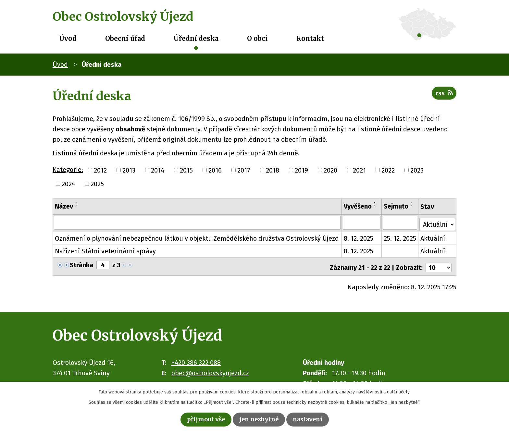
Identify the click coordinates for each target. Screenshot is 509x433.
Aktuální (433, 237)
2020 (330, 170)
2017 (243, 170)
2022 (388, 170)
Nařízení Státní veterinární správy (105, 249)
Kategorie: (68, 170)
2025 (97, 184)
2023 (417, 170)
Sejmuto (396, 206)
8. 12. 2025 (359, 237)
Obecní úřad (125, 38)
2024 (68, 184)
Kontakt (310, 38)
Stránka (81, 263)
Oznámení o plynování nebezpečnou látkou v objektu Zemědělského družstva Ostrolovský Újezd (197, 237)
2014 (157, 170)
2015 (186, 170)
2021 (359, 170)
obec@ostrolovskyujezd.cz (210, 369)
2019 (301, 170)
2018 (272, 170)
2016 (215, 170)
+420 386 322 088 (196, 359)
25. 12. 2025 (400, 237)
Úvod (68, 38)
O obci (257, 38)
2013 (128, 170)
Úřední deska (196, 38)
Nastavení (312, 419)
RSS (443, 95)
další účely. (398, 390)
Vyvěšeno (358, 206)
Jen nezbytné (259, 419)
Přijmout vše (201, 419)
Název (64, 206)
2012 (100, 170)
